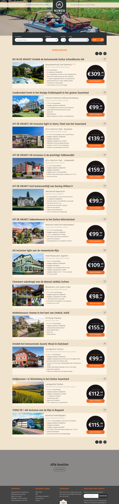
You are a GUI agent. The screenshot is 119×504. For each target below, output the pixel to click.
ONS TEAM (38, 491)
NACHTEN (63, 36)
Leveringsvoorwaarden (42, 495)
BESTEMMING (18, 36)
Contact (37, 499)
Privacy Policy (39, 497)
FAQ (36, 493)
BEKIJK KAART (59, 468)
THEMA (70, 36)
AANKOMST (48, 36)
